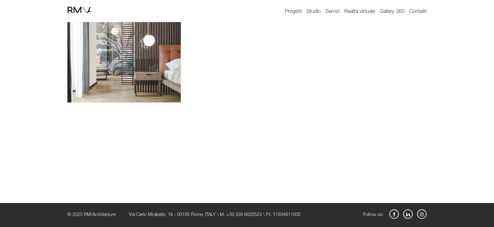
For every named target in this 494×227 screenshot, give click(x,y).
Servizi (332, 12)
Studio (314, 12)
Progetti (293, 12)
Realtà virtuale (359, 12)
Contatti (418, 12)
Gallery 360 (392, 12)
